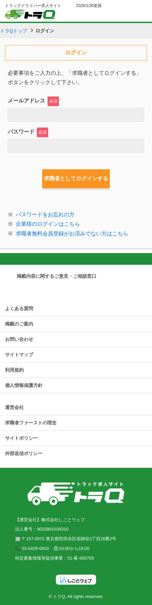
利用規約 (14, 370)
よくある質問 (19, 308)
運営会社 (14, 407)
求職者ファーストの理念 (31, 422)
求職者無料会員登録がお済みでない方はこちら (72, 233)
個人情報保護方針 (24, 385)
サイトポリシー (21, 438)
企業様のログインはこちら (48, 224)
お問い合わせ (19, 339)
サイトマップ (19, 354)
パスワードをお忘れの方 (45, 214)
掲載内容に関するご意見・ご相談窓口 (56, 276)
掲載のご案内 (19, 324)
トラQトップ (13, 30)
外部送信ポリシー (24, 453)
